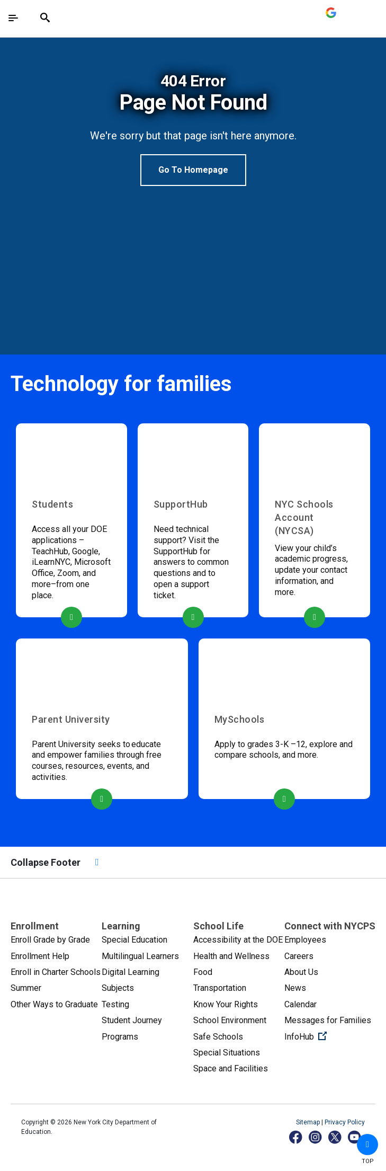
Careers (298, 956)
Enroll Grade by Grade (50, 940)
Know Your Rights (225, 1004)
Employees (305, 940)
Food (202, 972)
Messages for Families (327, 1020)
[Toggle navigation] (13, 18)
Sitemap (308, 1122)
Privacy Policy (345, 1122)
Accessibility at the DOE (238, 940)
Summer (26, 988)
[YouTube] (355, 1137)
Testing (115, 1004)
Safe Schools (218, 1037)
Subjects (118, 988)
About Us (301, 972)
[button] (367, 1144)
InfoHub (329, 1036)
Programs (120, 1037)
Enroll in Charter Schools (56, 972)
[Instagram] (316, 1137)
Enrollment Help (40, 956)
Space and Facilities (230, 1068)
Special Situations (226, 1053)
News (295, 988)
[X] (335, 1137)
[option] (193, 129)
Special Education (134, 940)
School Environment (229, 1020)
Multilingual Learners (140, 956)
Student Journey (132, 1020)
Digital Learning (130, 972)
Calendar (300, 1004)
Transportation (219, 988)
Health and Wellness (231, 956)
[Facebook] (296, 1137)
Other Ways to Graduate (54, 1004)
